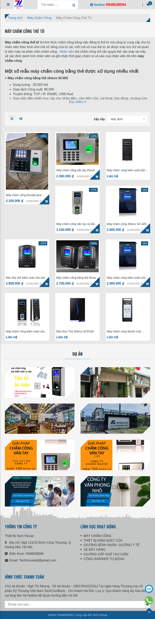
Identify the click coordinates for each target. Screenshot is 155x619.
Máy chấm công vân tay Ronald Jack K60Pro (76, 170)
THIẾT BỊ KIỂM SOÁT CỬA (103, 540)
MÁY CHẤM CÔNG (97, 536)
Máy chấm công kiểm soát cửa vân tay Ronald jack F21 (25, 331)
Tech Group (99, 615)
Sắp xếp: (100, 119)
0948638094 (35, 553)
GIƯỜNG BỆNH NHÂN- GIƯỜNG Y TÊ (112, 545)
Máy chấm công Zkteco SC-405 (126, 224)
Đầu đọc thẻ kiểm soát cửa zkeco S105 (27, 277)
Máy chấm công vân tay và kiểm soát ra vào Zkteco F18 (76, 224)
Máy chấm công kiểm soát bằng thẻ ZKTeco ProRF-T (127, 170)
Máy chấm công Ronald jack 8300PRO (23, 195)
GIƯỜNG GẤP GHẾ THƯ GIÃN (106, 554)
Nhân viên (67, 51)
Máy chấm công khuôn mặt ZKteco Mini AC (124, 331)
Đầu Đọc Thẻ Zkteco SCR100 (75, 331)
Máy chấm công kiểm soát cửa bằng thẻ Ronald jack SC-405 (126, 277)
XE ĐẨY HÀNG (94, 549)
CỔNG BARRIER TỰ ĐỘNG (104, 559)
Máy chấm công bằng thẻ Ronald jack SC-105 (77, 277)
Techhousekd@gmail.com (37, 560)
